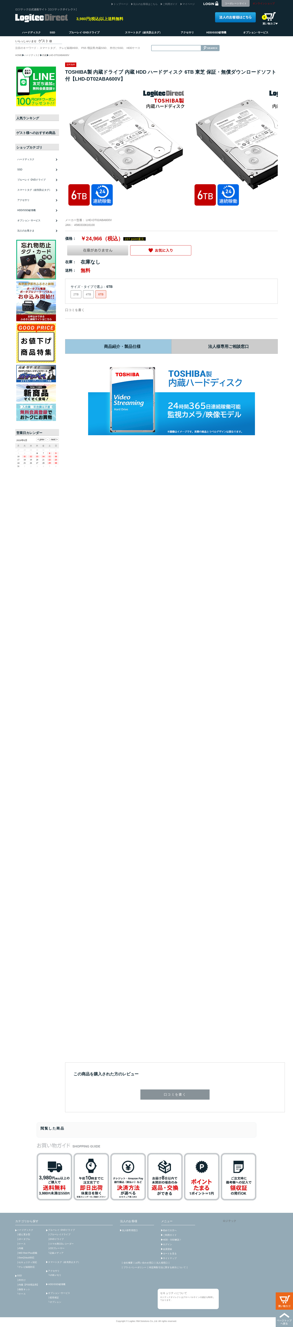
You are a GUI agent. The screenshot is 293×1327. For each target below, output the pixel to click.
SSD (19, 1275)
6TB (101, 294)
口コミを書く (75, 310)
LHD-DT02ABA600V (59, 55)
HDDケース (133, 47)
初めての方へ (170, 1230)
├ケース (21, 1244)
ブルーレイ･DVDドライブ (61, 1230)
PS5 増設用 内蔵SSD (93, 47)
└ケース (21, 1294)
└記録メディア (55, 1253)
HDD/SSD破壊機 (26, 210)
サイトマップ (170, 1258)
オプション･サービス (59, 1293)
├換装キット (23, 1289)
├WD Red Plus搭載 (27, 1253)
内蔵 (44, 55)
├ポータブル (23, 1239)
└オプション (54, 1302)
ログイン (167, 1244)
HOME (18, 55)
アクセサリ (53, 1271)
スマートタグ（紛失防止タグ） (34, 189)
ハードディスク (32, 55)
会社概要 (128, 1262)
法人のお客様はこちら (145, 4)
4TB (88, 294)
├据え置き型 (23, 1234)
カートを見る (170, 1253)
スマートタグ (48, 47)
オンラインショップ (264, 3)
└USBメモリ (54, 1275)
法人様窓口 (162, 1262)
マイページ (189, 4)
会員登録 (167, 1249)
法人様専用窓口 (130, 1230)
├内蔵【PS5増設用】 (28, 1284)
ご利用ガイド (170, 4)
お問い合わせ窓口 (144, 1262)
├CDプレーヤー (56, 1248)
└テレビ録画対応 (26, 1267)
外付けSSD (116, 47)
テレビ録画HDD (68, 47)
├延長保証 (53, 1297)
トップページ (121, 4)
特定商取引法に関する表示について (167, 1267)
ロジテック (229, 1220)
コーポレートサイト (236, 3)
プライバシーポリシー (135, 1267)
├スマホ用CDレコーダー (61, 1244)
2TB (76, 294)
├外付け (21, 1280)
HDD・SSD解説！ (172, 1239)
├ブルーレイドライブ (59, 1234)
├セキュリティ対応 (27, 1262)
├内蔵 (20, 1248)
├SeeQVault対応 (25, 1257)
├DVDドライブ (56, 1239)
